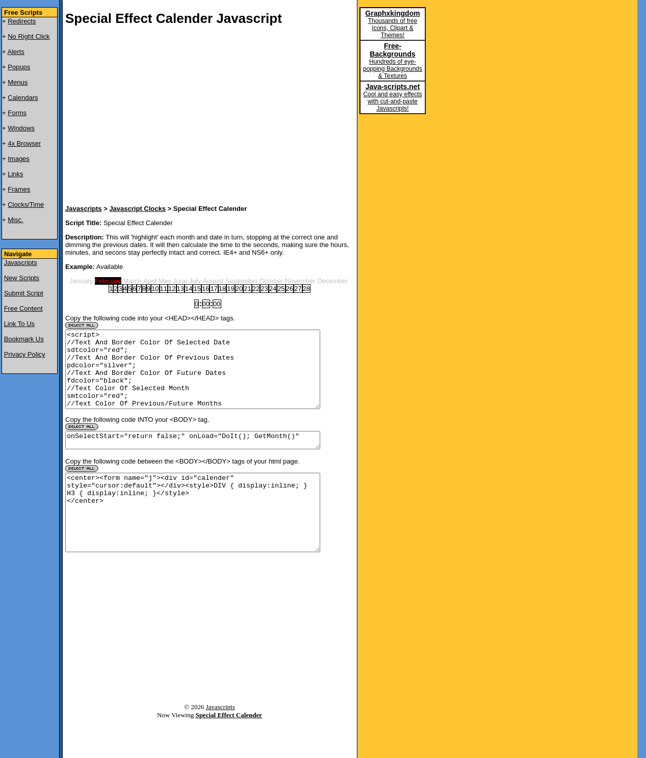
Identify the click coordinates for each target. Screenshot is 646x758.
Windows (21, 128)
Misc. (15, 220)
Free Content (23, 308)
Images (19, 159)
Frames (19, 189)
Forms (17, 113)
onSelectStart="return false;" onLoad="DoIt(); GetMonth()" (192, 457)
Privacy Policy (24, 354)
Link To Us (19, 324)
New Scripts (21, 278)
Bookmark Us (24, 339)
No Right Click (28, 36)
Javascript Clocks (137, 208)
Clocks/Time (26, 204)
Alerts (16, 52)
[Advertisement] (187, 116)
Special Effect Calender (228, 748)
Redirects (22, 21)
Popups (19, 67)
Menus (18, 82)
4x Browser (24, 143)
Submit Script (23, 293)
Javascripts (20, 262)
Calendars (23, 97)
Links (15, 174)
